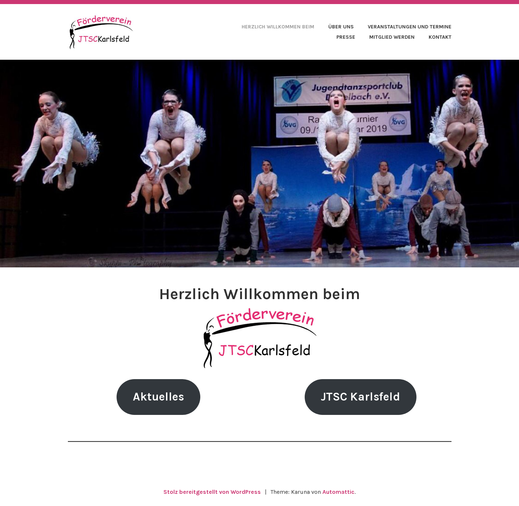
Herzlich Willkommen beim (278, 27)
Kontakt (440, 37)
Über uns (341, 27)
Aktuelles (158, 396)
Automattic (338, 491)
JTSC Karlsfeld (360, 396)
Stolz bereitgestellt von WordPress (212, 491)
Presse (345, 37)
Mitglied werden (392, 37)
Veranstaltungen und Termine (409, 27)
